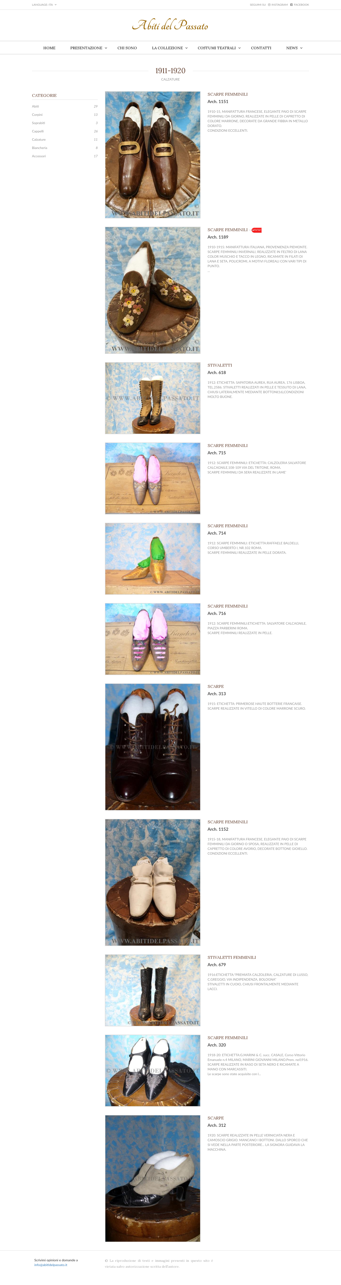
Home (49, 47)
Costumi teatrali (217, 47)
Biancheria (39, 148)
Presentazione (86, 47)
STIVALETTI (220, 365)
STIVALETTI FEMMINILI (232, 957)
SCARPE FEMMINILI (228, 94)
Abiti (35, 106)
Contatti (261, 47)
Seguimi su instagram (269, 4)
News (292, 47)
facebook (299, 4)
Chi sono (127, 47)
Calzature (39, 139)
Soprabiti (38, 123)
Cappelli (38, 131)
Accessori (39, 156)
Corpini (37, 115)
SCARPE (216, 686)
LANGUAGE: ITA (44, 4)
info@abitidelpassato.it (50, 1265)
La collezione (167, 47)
